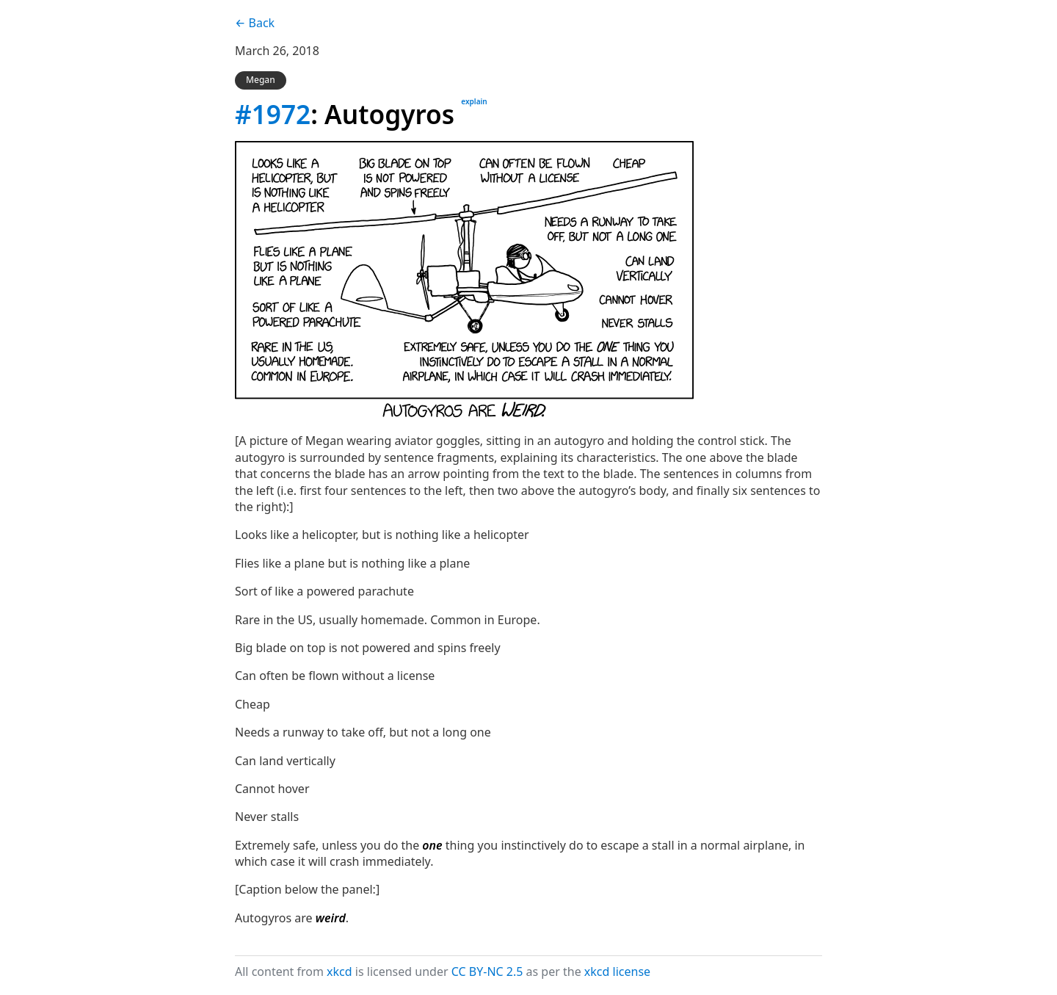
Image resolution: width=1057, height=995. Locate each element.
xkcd (339, 971)
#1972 (272, 113)
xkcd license (617, 971)
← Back (255, 23)
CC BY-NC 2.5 (487, 971)
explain (474, 101)
